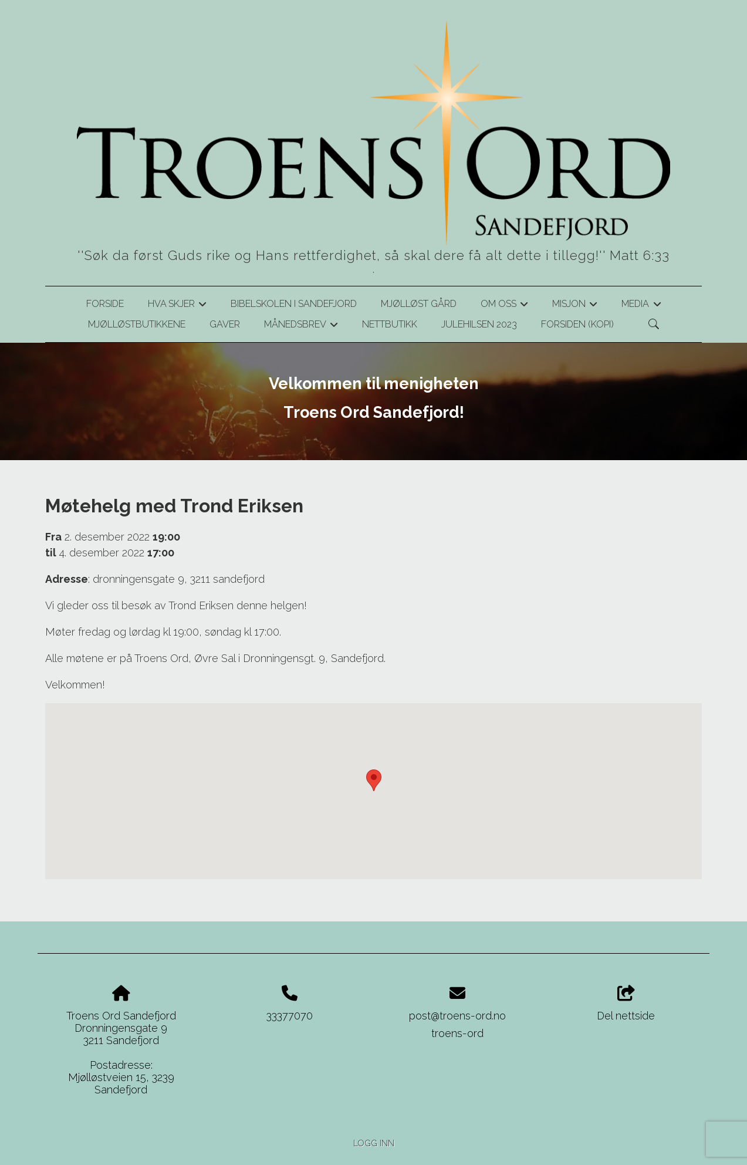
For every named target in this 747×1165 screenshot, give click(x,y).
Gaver (224, 324)
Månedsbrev (301, 326)
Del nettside (626, 1003)
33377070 (289, 1015)
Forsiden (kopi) (577, 324)
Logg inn (373, 1143)
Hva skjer (177, 305)
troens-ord (457, 1033)
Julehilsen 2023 (479, 324)
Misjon (574, 305)
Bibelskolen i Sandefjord (294, 303)
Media (641, 305)
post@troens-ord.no (457, 1015)
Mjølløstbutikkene (136, 324)
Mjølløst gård (419, 303)
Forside (105, 303)
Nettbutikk (389, 324)
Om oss (504, 305)
